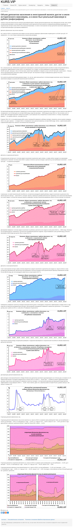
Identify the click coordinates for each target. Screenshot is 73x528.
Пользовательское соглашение (16, 519)
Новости (54, 5)
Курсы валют (23, 5)
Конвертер (32, 5)
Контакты (3, 519)
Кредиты (40, 5)
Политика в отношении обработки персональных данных (40, 519)
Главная (5, 5)
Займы (47, 5)
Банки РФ (13, 5)
